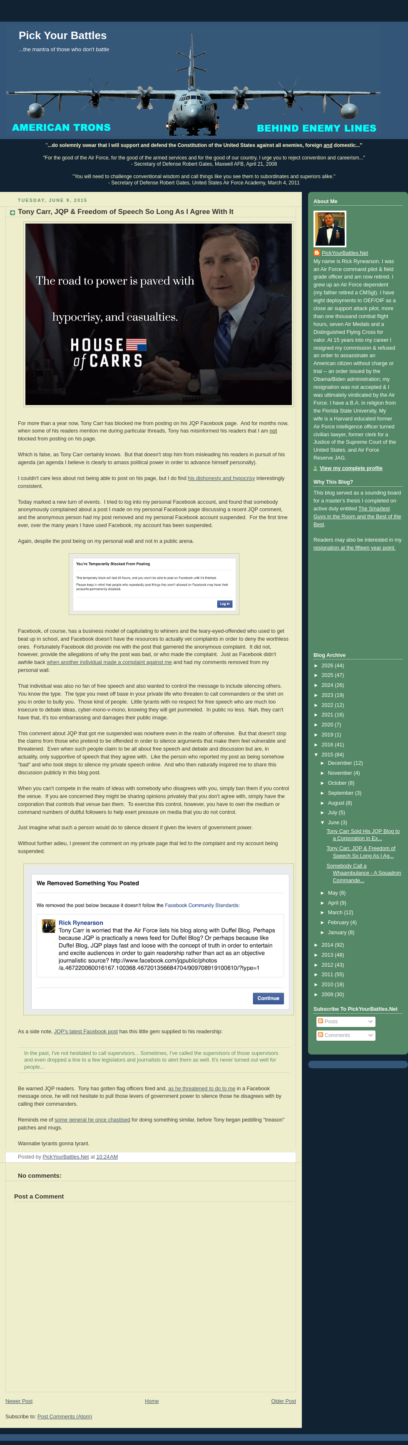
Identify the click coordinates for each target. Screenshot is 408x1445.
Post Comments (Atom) (64, 1417)
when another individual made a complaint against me (109, 662)
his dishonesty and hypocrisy (221, 478)
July (333, 813)
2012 (328, 965)
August (337, 803)
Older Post (283, 1401)
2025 (328, 675)
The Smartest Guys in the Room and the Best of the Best (357, 516)
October (338, 783)
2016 (328, 745)
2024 (328, 685)
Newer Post (18, 1401)
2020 (328, 725)
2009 (328, 994)
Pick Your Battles (63, 35)
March (336, 912)
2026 (328, 666)
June (334, 823)
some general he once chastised (92, 1120)
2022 (328, 705)
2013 (328, 955)
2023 (328, 695)
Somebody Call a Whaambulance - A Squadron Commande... (364, 873)
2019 (328, 735)
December (341, 763)
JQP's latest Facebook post (86, 1032)
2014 (328, 945)
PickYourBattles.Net (345, 253)
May (333, 893)
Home (152, 1401)
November (341, 773)
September (341, 793)
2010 (328, 984)
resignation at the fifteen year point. (354, 548)
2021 (328, 715)
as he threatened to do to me (201, 1089)
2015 (328, 755)
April (334, 903)
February (339, 922)
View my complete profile (351, 468)
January (338, 932)
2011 (328, 974)
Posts (328, 1022)
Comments (334, 1035)
